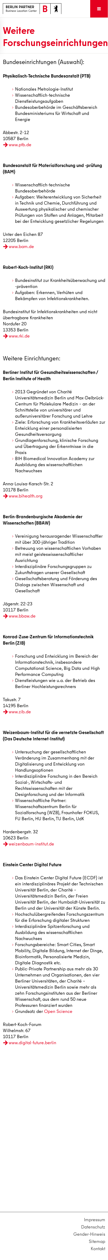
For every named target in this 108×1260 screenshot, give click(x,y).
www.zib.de (20, 712)
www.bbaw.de (22, 616)
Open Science (58, 1011)
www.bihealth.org (25, 496)
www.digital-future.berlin (32, 1043)
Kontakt (98, 1249)
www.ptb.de (20, 145)
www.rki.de (19, 336)
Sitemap (97, 1241)
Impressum (94, 1220)
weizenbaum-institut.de (31, 844)
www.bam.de (21, 246)
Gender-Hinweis (89, 1234)
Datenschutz (93, 1227)
